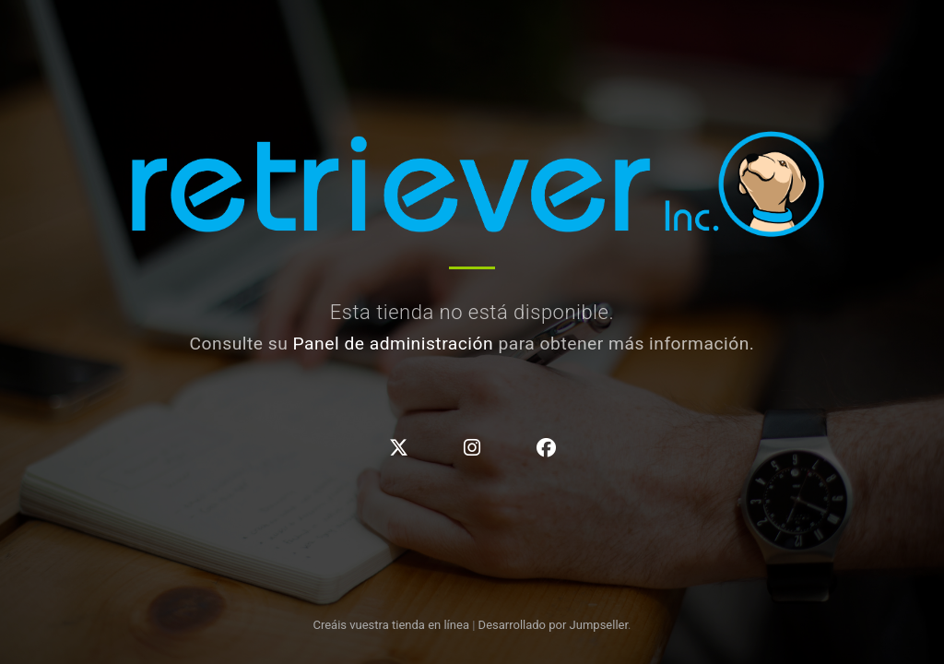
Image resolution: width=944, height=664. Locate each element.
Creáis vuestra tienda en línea (391, 625)
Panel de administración (393, 343)
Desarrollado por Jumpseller (553, 625)
